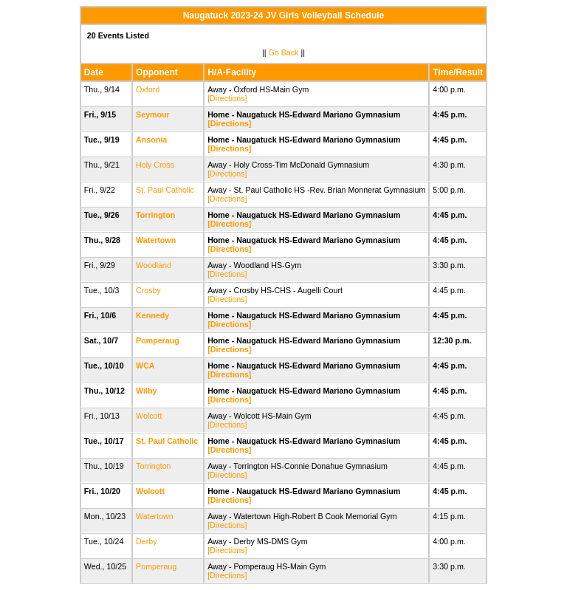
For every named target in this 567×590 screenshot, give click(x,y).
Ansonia (151, 139)
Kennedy (152, 315)
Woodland (153, 265)
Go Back (284, 52)
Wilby (146, 390)
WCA (145, 365)
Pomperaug (157, 340)
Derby (146, 541)
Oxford (147, 89)
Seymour (153, 114)
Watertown (156, 240)
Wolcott (149, 415)
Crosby (148, 290)
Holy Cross (155, 164)
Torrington (155, 214)
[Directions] (227, 98)
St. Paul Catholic (165, 189)
